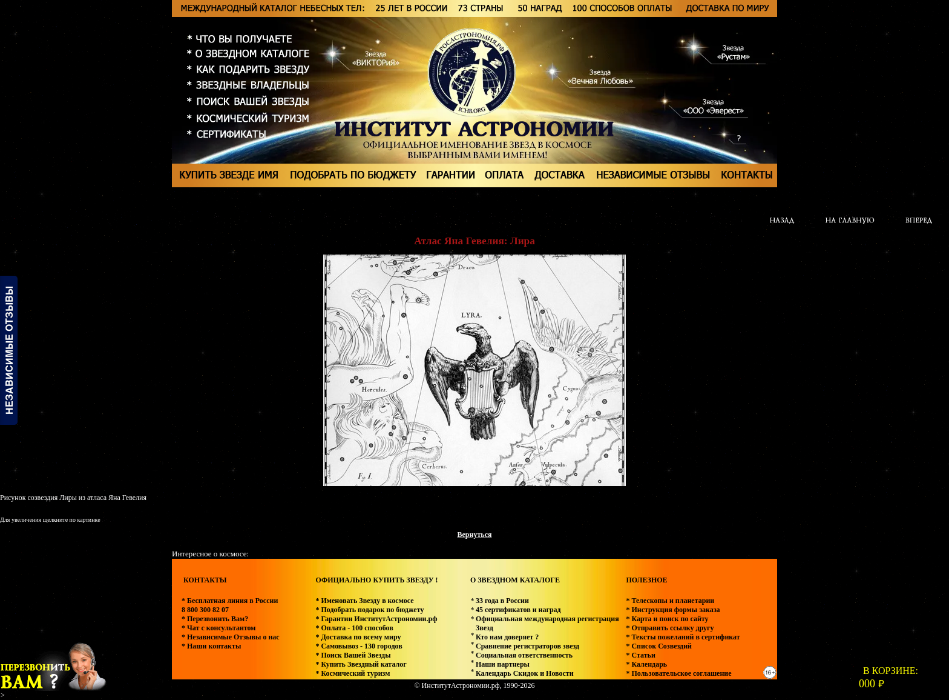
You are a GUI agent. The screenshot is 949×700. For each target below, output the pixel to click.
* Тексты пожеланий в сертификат (683, 637)
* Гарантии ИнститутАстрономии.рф (376, 619)
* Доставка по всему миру (358, 637)
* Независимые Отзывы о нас (231, 637)
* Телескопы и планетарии (670, 600)
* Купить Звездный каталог (360, 664)
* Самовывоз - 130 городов (358, 646)
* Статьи (640, 655)
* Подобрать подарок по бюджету (369, 609)
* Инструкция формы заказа (673, 609)
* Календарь (646, 664)
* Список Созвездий (659, 646)
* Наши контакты (211, 646)
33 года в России (502, 600)
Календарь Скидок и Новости (525, 673)
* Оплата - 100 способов (354, 628)
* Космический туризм (352, 673)
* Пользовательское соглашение (678, 673)
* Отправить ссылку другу (670, 628)
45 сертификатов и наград (518, 609)
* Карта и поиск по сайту (667, 619)
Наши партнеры (503, 664)
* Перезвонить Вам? (215, 619)
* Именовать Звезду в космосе (364, 600)
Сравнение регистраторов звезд (527, 646)
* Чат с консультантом (219, 628)
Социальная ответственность (524, 655)
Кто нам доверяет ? (507, 637)
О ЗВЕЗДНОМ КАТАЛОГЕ (515, 580)
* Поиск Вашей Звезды (352, 655)
